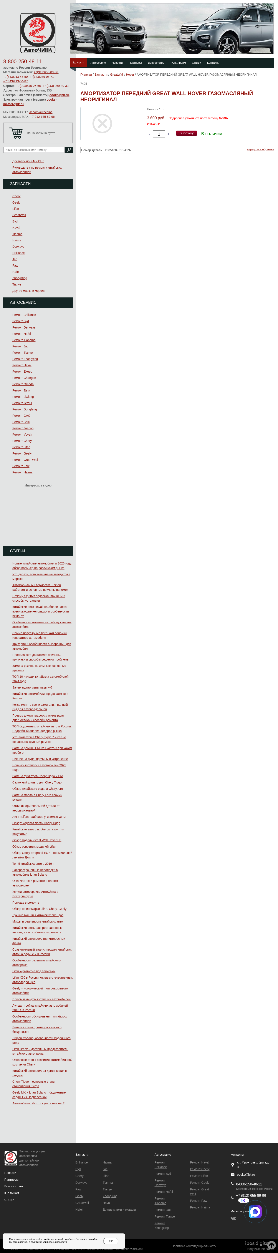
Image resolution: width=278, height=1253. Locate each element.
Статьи (196, 62)
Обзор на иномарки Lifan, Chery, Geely (39, 909)
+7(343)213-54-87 (15, 81)
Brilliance (18, 253)
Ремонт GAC (21, 415)
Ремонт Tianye (22, 352)
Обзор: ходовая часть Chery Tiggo (36, 823)
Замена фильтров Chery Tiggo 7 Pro (37, 776)
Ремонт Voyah (22, 434)
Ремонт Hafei (21, 333)
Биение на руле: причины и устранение (40, 759)
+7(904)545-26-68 (28, 86)
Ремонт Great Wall (25, 459)
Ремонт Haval (21, 365)
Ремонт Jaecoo (22, 428)
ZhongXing (19, 278)
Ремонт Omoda (23, 384)
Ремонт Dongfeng (24, 409)
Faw (15, 265)
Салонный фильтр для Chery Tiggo (37, 782)
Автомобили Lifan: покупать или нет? (38, 1103)
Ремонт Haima (22, 472)
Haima (16, 240)
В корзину (187, 133)
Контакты (213, 62)
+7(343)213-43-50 (15, 76)
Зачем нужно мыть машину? (32, 687)
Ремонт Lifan (21, 447)
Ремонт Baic (21, 422)
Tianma (17, 234)
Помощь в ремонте (25, 902)
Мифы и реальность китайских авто (37, 921)
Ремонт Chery (22, 441)
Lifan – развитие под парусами (33, 971)
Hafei (16, 272)
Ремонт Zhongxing (25, 359)
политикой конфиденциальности (49, 1242)
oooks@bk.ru (59, 95)
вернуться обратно (260, 149)
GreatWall (19, 215)
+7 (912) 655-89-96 (251, 1195)
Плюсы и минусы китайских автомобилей (41, 999)
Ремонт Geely (22, 453)
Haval (16, 227)
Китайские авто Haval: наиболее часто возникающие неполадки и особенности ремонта (40, 611)
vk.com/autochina (41, 112)
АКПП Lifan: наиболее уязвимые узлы (39, 816)
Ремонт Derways (23, 327)
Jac (14, 259)
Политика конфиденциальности (194, 1246)
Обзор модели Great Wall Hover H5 (36, 840)
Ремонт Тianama (23, 340)
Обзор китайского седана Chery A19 (37, 788)
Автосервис (98, 62)
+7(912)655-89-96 (46, 72)
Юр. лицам (179, 62)
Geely (16, 202)
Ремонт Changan (24, 378)
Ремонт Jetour (22, 403)
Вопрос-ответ (156, 62)
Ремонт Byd (20, 321)
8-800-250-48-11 (22, 61)
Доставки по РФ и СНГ (28, 161)
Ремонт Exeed (22, 371)
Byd (15, 221)
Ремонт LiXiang (23, 396)
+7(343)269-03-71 (41, 76)
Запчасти (78, 62)
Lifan (15, 209)
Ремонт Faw (20, 466)
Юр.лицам (11, 1193)
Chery (16, 196)
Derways (18, 246)
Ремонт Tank (21, 390)
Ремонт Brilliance (24, 315)
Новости (117, 62)
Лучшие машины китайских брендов (37, 915)
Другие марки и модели (28, 290)
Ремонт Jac (20, 346)
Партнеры (135, 62)
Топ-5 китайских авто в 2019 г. (33, 863)
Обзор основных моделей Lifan (34, 846)
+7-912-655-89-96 (42, 116)
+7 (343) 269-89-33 (55, 86)
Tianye (17, 284)
